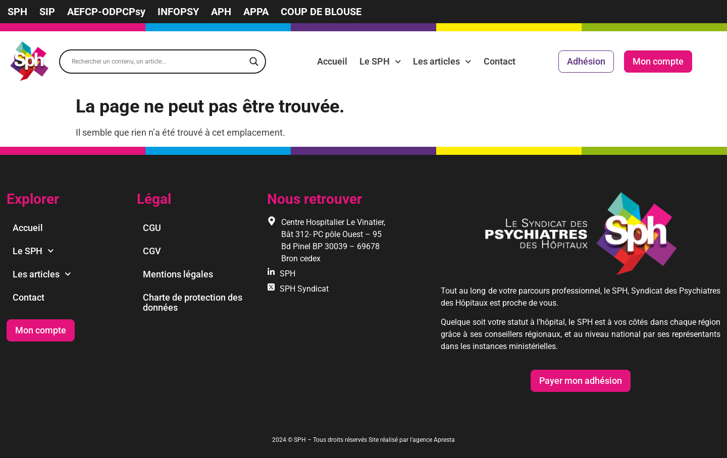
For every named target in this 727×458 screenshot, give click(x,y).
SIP (47, 12)
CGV (152, 251)
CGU (152, 227)
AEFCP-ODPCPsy (106, 12)
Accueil (332, 61)
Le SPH (380, 61)
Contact (499, 61)
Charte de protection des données (192, 302)
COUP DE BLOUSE (321, 12)
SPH (17, 12)
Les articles (442, 61)
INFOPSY (178, 12)
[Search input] (158, 61)
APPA (256, 12)
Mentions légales (178, 274)
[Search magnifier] (254, 61)
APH (221, 12)
